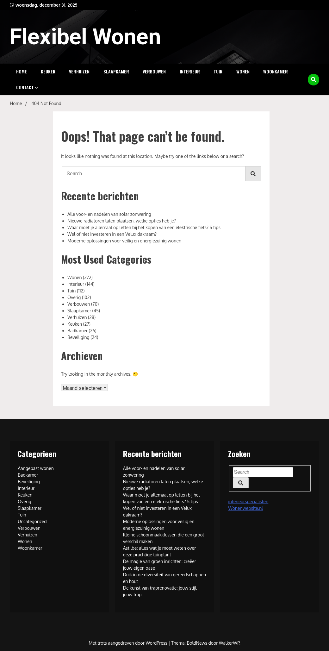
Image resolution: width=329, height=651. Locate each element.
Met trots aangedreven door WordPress (128, 643)
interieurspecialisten (248, 501)
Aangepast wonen (36, 468)
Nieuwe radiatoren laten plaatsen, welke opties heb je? (121, 220)
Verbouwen (154, 71)
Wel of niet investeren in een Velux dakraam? (112, 234)
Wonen (243, 71)
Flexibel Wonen (85, 37)
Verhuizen (79, 71)
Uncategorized (32, 521)
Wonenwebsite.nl (245, 508)
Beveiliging (78, 337)
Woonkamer (275, 71)
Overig (74, 297)
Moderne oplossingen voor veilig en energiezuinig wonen (124, 240)
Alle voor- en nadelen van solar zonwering (109, 214)
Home (21, 71)
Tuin (218, 71)
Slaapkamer (116, 71)
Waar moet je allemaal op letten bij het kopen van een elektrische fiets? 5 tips (143, 227)
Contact (25, 87)
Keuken (48, 71)
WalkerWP (229, 643)
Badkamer (77, 330)
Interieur (190, 71)
